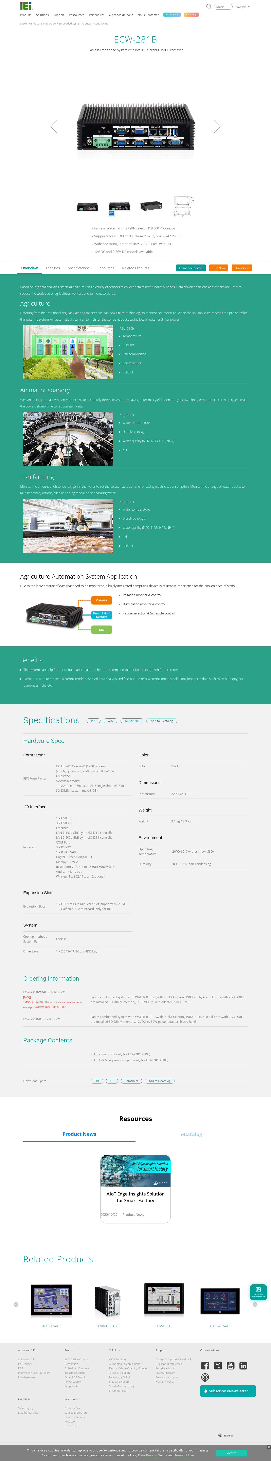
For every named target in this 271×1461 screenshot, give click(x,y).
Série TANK (101, 23)
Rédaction (70, 1421)
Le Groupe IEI (26, 1364)
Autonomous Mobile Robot (125, 1364)
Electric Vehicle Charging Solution (128, 1368)
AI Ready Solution (119, 1373)
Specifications (78, 268)
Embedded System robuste (75, 23)
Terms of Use (184, 1455)
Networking (71, 1364)
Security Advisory (166, 1368)
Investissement (27, 1377)
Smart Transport (118, 1390)
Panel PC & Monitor (76, 1377)
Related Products (135, 268)
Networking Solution (121, 1377)
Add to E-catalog (162, 721)
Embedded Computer (77, 1368)
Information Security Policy (34, 1373)
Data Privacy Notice (152, 1455)
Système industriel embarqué (38, 23)
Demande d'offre (191, 268)
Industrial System (75, 1373)
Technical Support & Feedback (173, 1359)
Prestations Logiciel (167, 1377)
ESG (20, 1368)
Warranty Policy (165, 1381)
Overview (29, 268)
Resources (105, 268)
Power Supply (73, 1381)
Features (53, 268)
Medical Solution (119, 1381)
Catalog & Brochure (76, 1412)
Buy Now (218, 268)
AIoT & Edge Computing (78, 1359)
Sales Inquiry (25, 1408)
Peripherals (71, 1386)
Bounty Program (165, 1373)
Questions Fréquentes (169, 1364)
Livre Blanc (71, 1426)
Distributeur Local (28, 1412)
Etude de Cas (72, 1408)
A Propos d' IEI (26, 1359)
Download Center (75, 1417)
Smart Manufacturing (121, 1386)
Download (242, 268)
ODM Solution (117, 1359)
